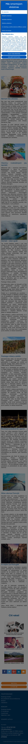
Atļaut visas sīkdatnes (14, 53)
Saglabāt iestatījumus (14, 57)
